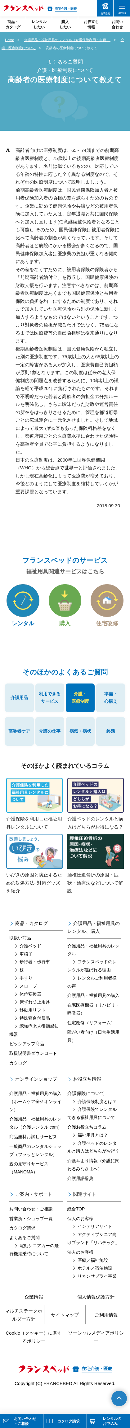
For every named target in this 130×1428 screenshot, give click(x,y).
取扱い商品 (20, 937)
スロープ (28, 986)
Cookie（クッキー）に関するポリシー (34, 1337)
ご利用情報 (106, 1315)
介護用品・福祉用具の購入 (93, 995)
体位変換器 (30, 994)
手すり (26, 977)
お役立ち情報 (87, 1079)
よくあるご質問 (24, 1237)
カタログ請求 (22, 1227)
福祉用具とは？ (93, 1135)
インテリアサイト (95, 1226)
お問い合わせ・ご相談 (31, 1208)
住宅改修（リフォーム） (91, 1022)
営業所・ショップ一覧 (31, 1218)
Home (9, 40)
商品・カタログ (31, 923)
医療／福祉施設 (93, 1260)
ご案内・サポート (33, 1194)
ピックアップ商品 (26, 1043)
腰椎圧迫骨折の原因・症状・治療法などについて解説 (95, 863)
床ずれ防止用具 (35, 1001)
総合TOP (76, 1208)
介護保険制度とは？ (97, 1101)
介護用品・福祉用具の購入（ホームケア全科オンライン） (35, 1101)
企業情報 (34, 1296)
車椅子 (26, 953)
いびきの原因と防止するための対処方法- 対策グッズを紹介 (34, 863)
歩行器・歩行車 (35, 961)
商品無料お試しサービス (33, 1136)
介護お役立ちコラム (86, 1127)
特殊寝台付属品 (35, 1018)
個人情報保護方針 (95, 1296)
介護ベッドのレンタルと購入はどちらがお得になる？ (95, 803)
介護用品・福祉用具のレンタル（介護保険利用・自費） (67, 40)
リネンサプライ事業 (97, 1276)
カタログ (18, 1062)
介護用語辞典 (80, 1178)
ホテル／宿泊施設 (95, 1268)
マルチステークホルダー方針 (23, 1315)
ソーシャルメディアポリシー (96, 1337)
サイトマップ (65, 1315)
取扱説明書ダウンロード (33, 1053)
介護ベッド (30, 945)
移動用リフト (33, 1010)
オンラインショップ (36, 1079)
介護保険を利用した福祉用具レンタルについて (34, 803)
